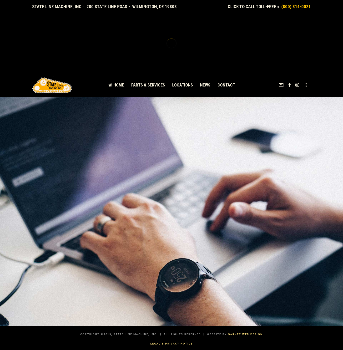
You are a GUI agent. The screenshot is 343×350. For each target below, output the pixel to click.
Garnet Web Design (245, 334)
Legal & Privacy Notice (171, 343)
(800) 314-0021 (296, 6)
